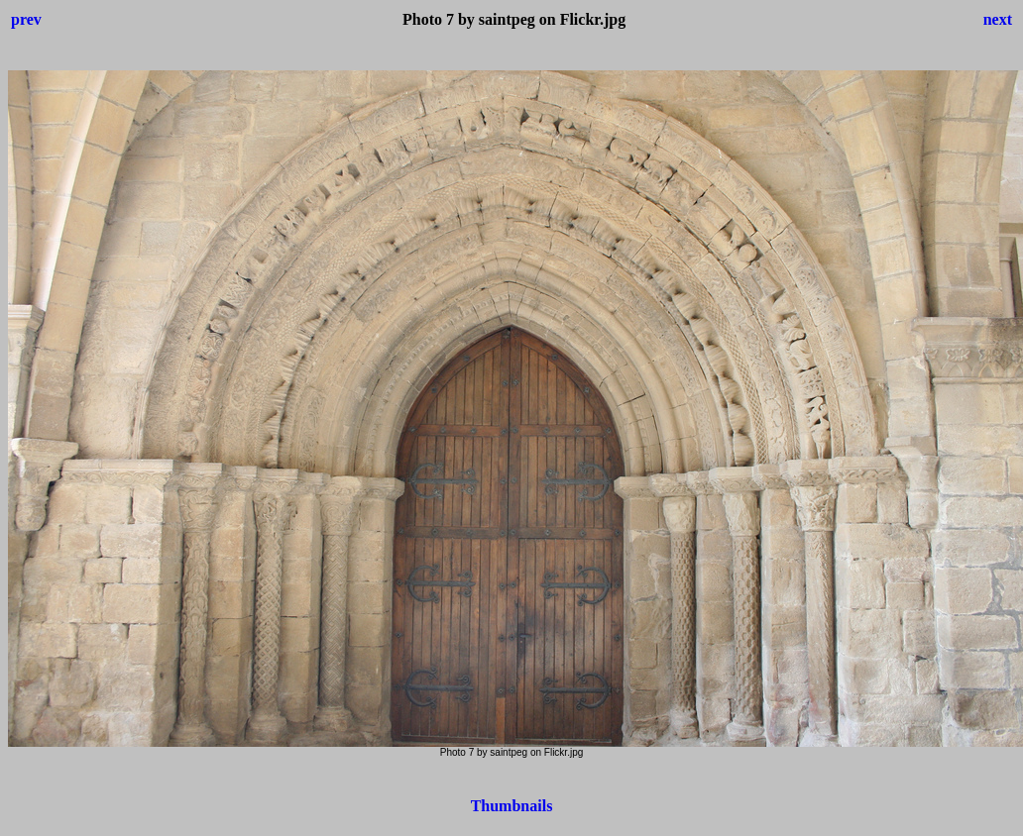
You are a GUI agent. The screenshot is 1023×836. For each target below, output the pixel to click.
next (997, 19)
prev (26, 19)
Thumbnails (512, 805)
